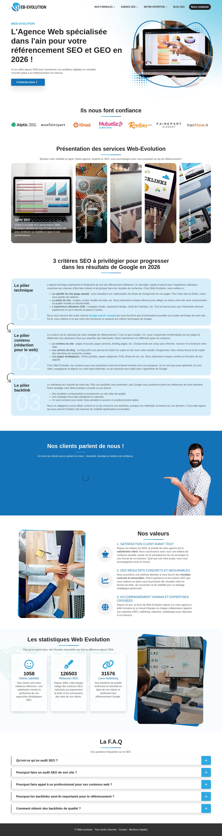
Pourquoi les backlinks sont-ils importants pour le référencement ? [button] (65, 796)
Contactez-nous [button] (26, 82)
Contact (123, 829)
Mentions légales (138, 829)
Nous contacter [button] (200, 7)
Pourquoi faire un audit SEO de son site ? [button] (46, 772)
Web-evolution (85, 829)
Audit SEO (22, 219)
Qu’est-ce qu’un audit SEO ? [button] (37, 760)
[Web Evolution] (29, 4)
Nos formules (104, 7)
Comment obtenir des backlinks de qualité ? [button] (48, 808)
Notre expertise (155, 7)
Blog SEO (179, 6)
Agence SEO (129, 7)
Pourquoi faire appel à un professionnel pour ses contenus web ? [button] (64, 784)
